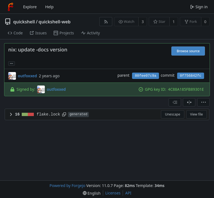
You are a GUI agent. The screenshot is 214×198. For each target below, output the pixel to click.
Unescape (172, 114)
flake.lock (48, 114)
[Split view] (189, 102)
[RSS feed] (105, 21)
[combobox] (175, 102)
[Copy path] (64, 114)
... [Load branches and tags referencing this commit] (11, 63)
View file (196, 114)
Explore (30, 6)
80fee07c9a (145, 76)
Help (49, 6)
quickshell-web (54, 21)
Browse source (188, 51)
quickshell (24, 21)
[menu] (203, 102)
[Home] (10, 7)
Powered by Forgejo (67, 185)
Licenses (113, 193)
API (128, 193)
